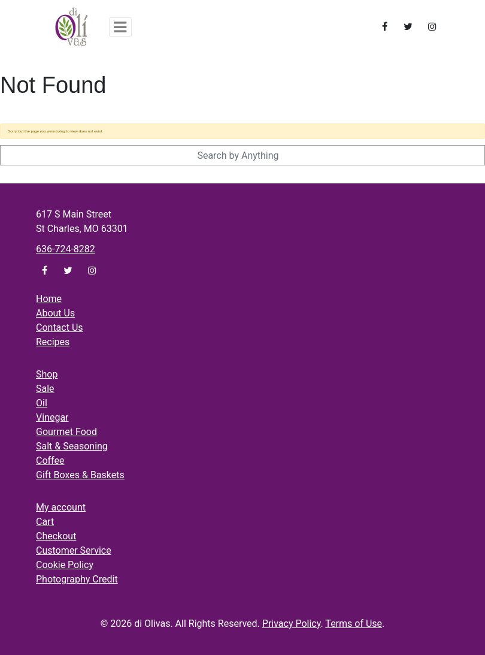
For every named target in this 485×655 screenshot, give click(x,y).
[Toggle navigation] (120, 27)
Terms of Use (353, 623)
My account (61, 507)
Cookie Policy (64, 565)
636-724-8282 (65, 249)
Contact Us (59, 327)
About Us (55, 313)
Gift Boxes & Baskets (80, 475)
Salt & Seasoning (72, 446)
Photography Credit (77, 579)
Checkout (56, 536)
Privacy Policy (291, 623)
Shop (46, 374)
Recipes (52, 342)
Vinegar (52, 417)
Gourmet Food (66, 431)
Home (49, 298)
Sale (45, 388)
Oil (41, 403)
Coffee (50, 460)
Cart (45, 521)
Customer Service (73, 550)
